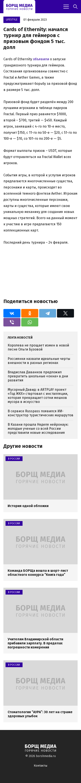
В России (14, 458)
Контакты (40, 765)
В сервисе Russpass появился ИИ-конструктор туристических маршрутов (40, 413)
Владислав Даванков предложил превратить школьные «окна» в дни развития (38, 376)
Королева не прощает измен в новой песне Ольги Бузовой (38, 347)
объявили (41, 59)
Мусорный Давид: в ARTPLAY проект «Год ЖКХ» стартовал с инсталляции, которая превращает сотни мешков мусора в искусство (38, 396)
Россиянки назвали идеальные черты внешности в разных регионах (39, 361)
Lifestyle (11, 19)
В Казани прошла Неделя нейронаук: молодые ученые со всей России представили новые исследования (38, 428)
